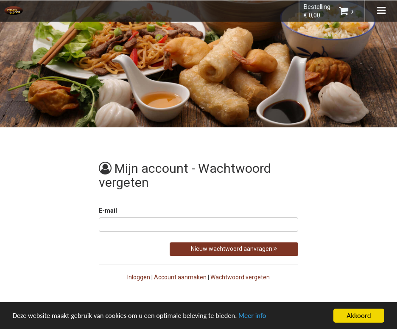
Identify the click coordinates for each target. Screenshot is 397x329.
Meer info (260, 316)
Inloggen (138, 277)
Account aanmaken (180, 277)
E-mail (108, 210)
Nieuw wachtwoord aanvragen (234, 248)
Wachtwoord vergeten (240, 277)
